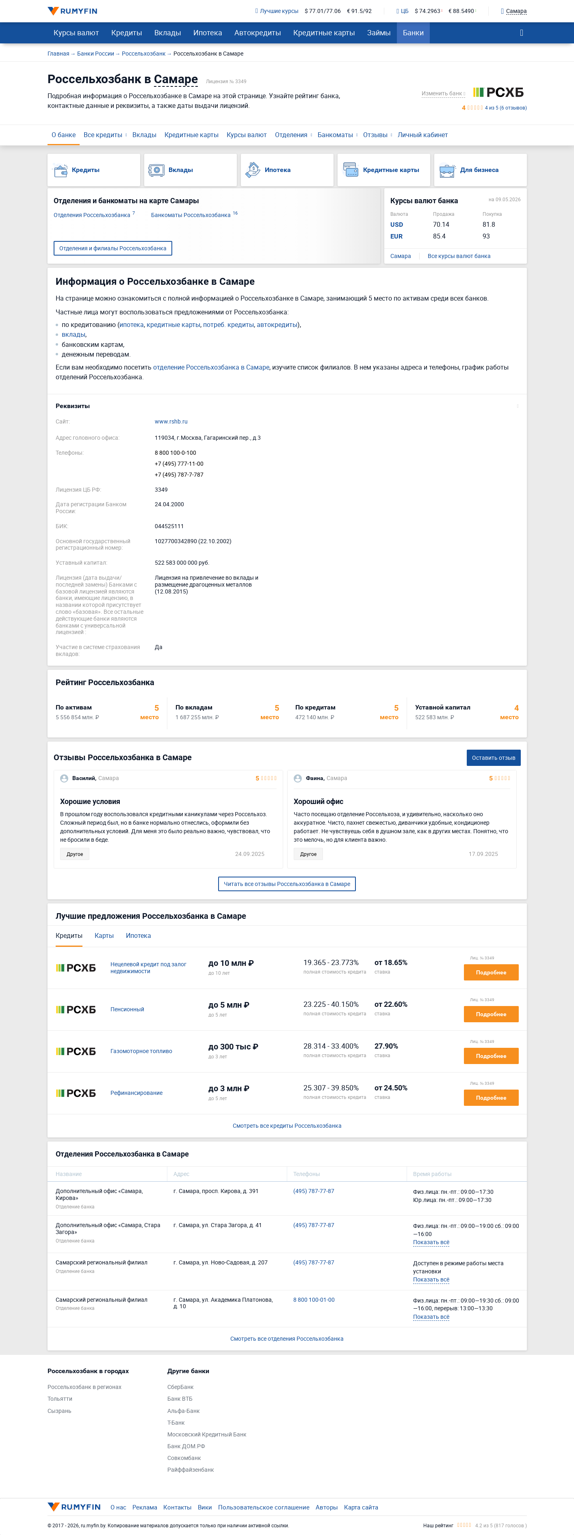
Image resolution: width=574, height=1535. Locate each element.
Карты (104, 935)
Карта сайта (361, 1507)
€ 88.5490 (461, 11)
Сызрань (59, 1411)
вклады (73, 334)
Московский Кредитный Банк (207, 1434)
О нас (118, 1507)
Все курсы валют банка (459, 256)
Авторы (327, 1507)
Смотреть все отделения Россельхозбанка (287, 1338)
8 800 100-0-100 (175, 452)
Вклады (167, 32)
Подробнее (491, 972)
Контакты (177, 1507)
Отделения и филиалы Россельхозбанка (113, 248)
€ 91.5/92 (359, 11)
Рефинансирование (136, 1093)
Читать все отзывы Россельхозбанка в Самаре (287, 884)
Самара (400, 256)
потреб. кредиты (228, 325)
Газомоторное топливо (141, 1051)
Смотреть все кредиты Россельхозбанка (287, 1125)
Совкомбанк (184, 1458)
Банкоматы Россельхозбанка (194, 215)
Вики (205, 1507)
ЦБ (402, 11)
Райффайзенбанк (190, 1469)
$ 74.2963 (427, 11)
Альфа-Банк (183, 1411)
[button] (287, 406)
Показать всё (431, 1242)
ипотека (131, 325)
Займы (379, 32)
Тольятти (60, 1398)
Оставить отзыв (494, 757)
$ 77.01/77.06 (323, 11)
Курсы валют (76, 32)
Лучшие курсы (277, 11)
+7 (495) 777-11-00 (179, 463)
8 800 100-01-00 (314, 1299)
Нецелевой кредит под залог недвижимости (148, 968)
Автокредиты (257, 32)
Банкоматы (335, 134)
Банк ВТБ (180, 1398)
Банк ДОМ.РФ (186, 1446)
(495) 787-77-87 (313, 1191)
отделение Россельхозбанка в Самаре (211, 367)
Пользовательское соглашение (264, 1507)
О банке (64, 134)
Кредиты (126, 32)
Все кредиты (103, 134)
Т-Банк (176, 1422)
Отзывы (375, 134)
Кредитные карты (324, 32)
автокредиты (277, 325)
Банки (413, 32)
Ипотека (207, 32)
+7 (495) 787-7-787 (179, 474)
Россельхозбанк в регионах (84, 1387)
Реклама (144, 1507)
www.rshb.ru (171, 421)
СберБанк (180, 1387)
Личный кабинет (423, 134)
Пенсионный (127, 1009)
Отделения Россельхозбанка (94, 215)
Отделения (291, 134)
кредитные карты (173, 325)
